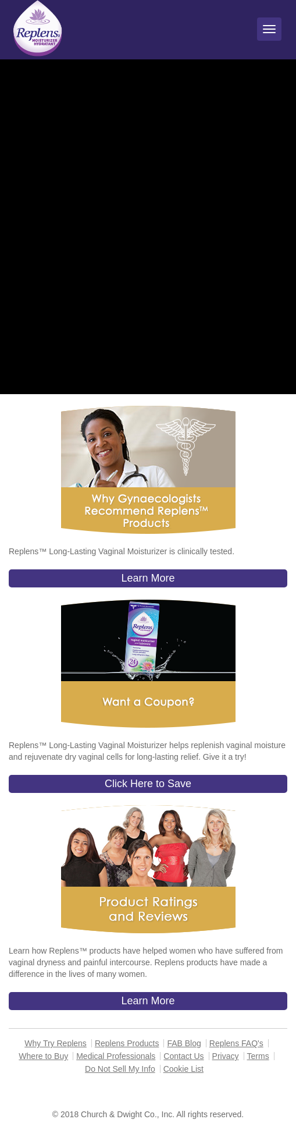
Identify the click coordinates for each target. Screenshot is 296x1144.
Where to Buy (43, 1056)
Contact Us (183, 1056)
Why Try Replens (55, 1043)
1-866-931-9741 (193, 1093)
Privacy (225, 1056)
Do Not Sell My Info (120, 1069)
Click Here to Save (148, 783)
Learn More (147, 578)
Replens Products (127, 1043)
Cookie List (183, 1069)
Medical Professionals (115, 1056)
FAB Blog (184, 1043)
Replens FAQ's (236, 1043)
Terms (258, 1056)
